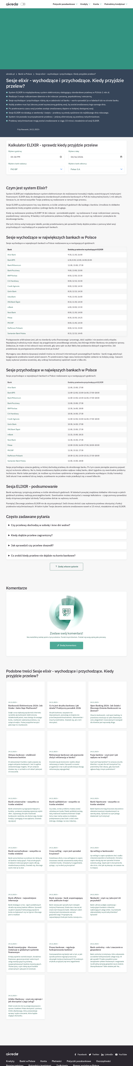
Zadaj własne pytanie (66, 566)
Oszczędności (103, 1061)
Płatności (56, 1061)
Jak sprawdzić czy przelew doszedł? (32, 545)
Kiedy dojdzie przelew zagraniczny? (31, 535)
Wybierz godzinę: (15, 151)
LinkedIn (107, 1054)
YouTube (121, 1054)
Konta (96, 4)
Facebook (80, 1054)
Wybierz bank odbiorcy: (77, 164)
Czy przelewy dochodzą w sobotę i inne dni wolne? (40, 525)
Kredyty (84, 4)
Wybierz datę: (73, 151)
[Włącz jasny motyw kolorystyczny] (23, 4)
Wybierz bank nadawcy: (17, 164)
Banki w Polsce (27, 1061)
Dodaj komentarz (66, 645)
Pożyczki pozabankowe (64, 4)
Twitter (94, 1054)
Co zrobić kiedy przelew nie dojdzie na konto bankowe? (43, 555)
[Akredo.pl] (12, 4)
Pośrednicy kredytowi (114, 4)
